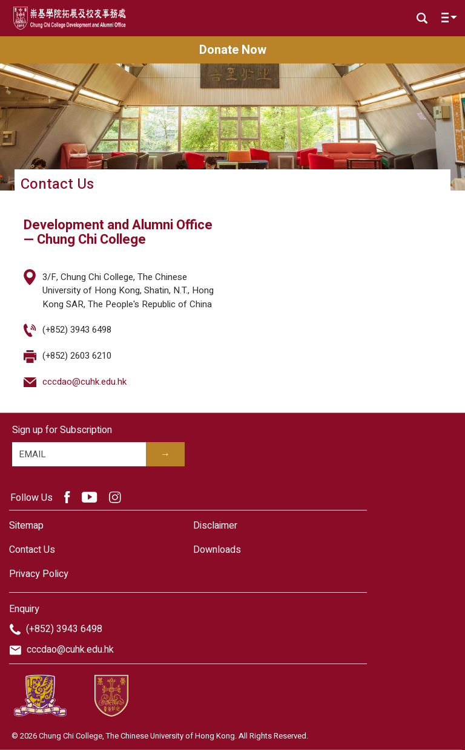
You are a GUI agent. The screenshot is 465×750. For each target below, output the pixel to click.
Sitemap (26, 525)
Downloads (217, 550)
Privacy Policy (38, 574)
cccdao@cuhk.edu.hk (84, 381)
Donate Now (232, 50)
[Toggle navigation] (446, 20)
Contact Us (32, 550)
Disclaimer (215, 525)
